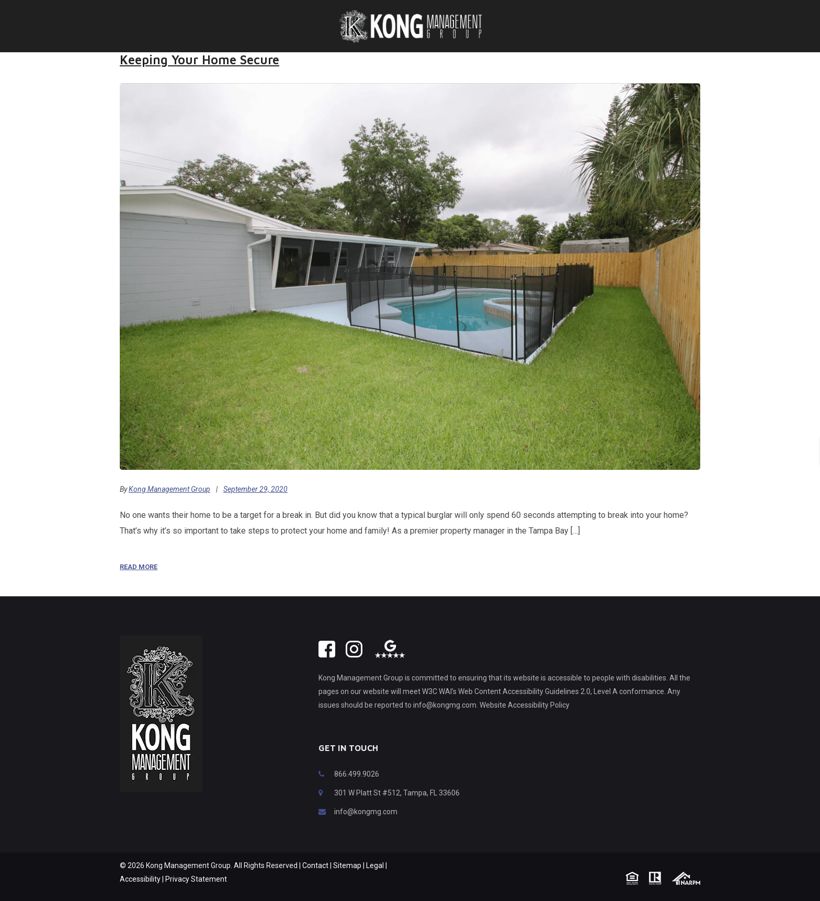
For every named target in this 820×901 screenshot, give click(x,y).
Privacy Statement (196, 879)
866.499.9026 (356, 774)
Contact (315, 865)
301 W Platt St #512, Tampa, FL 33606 (397, 793)
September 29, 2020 (255, 489)
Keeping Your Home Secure (199, 59)
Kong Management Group (169, 489)
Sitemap (347, 865)
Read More (138, 567)
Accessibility (140, 879)
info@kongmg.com (365, 811)
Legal (375, 865)
